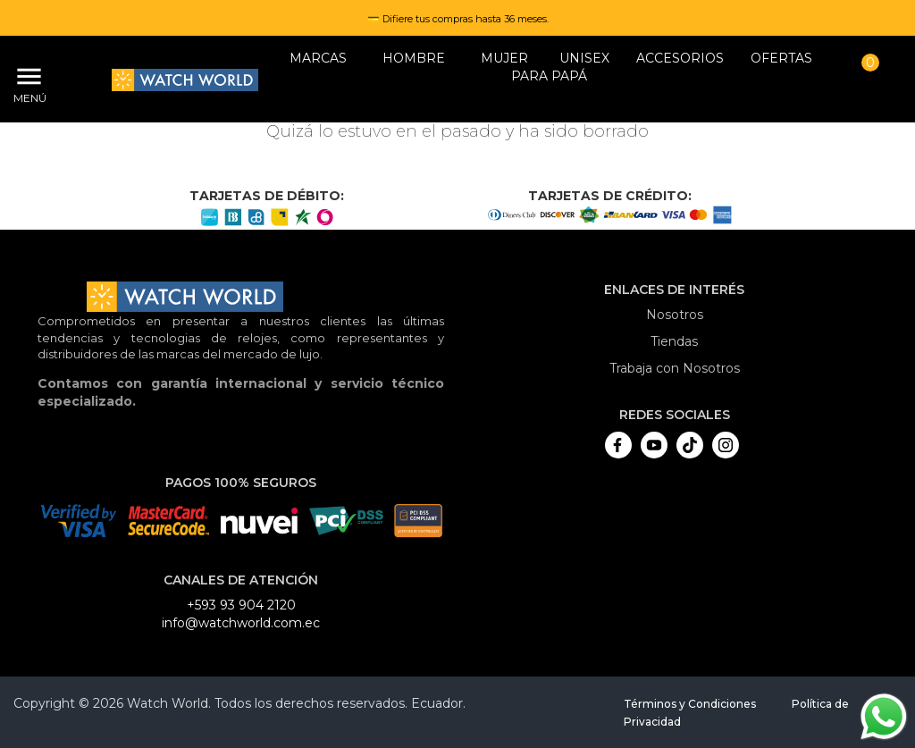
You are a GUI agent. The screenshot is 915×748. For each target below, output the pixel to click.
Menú (26, 98)
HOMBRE (413, 58)
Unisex (584, 58)
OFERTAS (781, 58)
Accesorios (680, 58)
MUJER (504, 58)
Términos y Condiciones (690, 703)
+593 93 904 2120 (241, 605)
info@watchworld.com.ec (241, 623)
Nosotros (674, 315)
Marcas (318, 58)
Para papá (549, 76)
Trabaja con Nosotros (674, 368)
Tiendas (674, 341)
